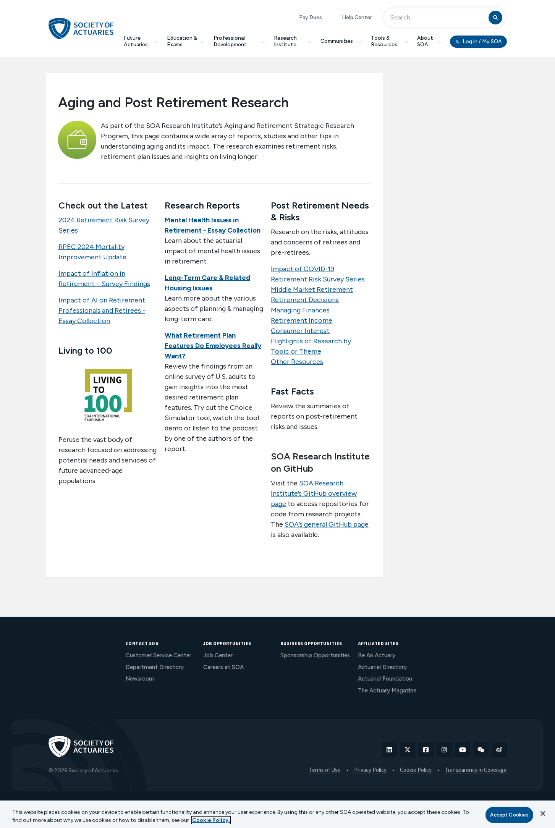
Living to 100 (85, 350)
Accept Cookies (509, 815)
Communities (341, 41)
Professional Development (239, 41)
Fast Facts (292, 391)
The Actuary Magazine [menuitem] (387, 690)
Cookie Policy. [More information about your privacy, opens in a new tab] (211, 820)
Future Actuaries (141, 41)
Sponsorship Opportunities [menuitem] (315, 655)
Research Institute (292, 41)
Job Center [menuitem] (218, 655)
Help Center (357, 17)
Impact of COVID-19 (302, 269)
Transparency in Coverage (476, 770)
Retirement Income (301, 320)
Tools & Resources (389, 41)
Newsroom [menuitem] (140, 678)
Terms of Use (325, 770)
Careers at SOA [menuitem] (223, 667)
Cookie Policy (416, 770)
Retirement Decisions (305, 300)
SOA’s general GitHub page (327, 524)
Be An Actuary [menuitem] (376, 655)
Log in (478, 41)
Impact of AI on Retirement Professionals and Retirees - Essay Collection (101, 310)
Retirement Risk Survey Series (318, 279)
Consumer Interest (300, 331)
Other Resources (297, 361)
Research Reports (202, 205)
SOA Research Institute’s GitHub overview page (314, 493)
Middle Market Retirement (312, 289)
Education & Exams (186, 41)
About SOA (429, 41)
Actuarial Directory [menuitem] (382, 667)
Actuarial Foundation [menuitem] (385, 678)
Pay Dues (310, 17)
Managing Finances (300, 310)
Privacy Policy (370, 770)
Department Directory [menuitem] (155, 667)
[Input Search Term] (438, 17)
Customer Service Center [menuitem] (158, 655)
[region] (277, 814)
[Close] (542, 813)
